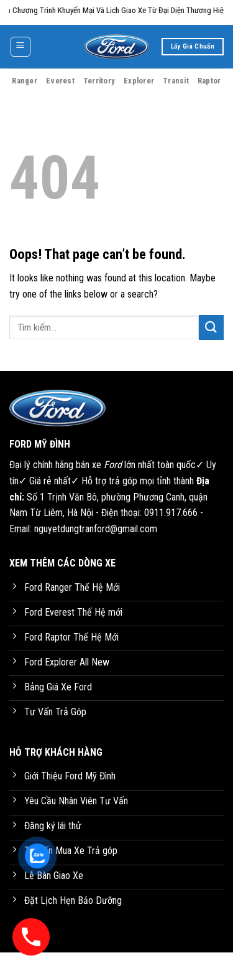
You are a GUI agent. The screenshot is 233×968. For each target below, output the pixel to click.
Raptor (209, 80)
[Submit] (211, 327)
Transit (176, 80)
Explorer (139, 80)
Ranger (24, 80)
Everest (60, 80)
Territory (99, 80)
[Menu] (21, 47)
